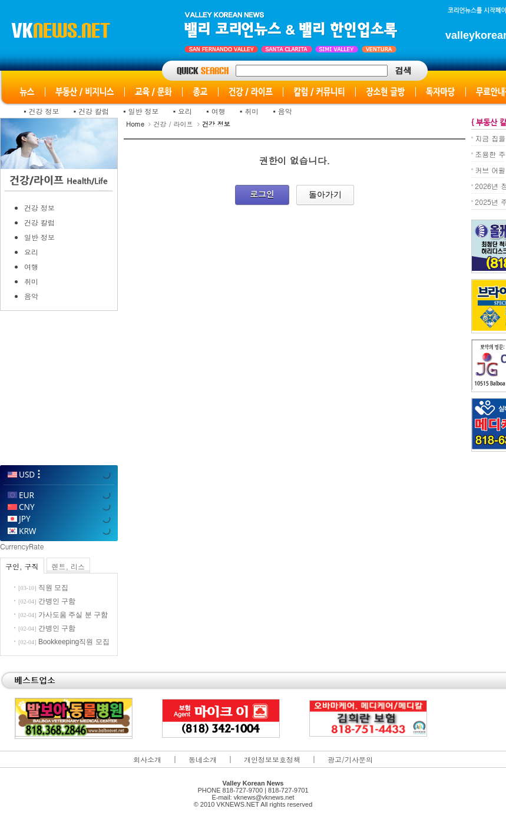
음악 (285, 111)
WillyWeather (58, 449)
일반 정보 (143, 111)
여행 (218, 111)
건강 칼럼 (93, 111)
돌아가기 (325, 194)
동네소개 (202, 759)
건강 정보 (44, 111)
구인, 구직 (22, 566)
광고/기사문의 (350, 759)
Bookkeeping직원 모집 (74, 642)
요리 (185, 111)
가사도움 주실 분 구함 (73, 615)
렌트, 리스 (68, 566)
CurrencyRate (22, 546)
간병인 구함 (56, 601)
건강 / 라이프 (173, 124)
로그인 (262, 194)
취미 (251, 111)
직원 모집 (53, 588)
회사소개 (147, 759)
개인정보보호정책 (272, 759)
